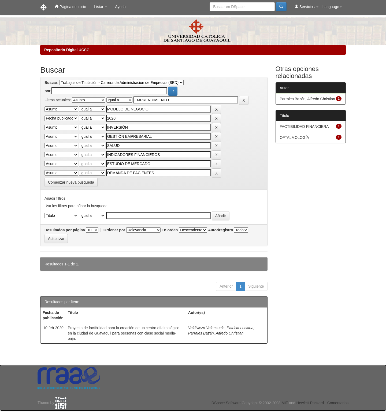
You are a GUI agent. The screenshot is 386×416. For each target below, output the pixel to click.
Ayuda (120, 7)
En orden (170, 230)
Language (332, 7)
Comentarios (337, 403)
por (47, 91)
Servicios (306, 6)
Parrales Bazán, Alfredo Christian (215, 333)
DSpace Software (226, 403)
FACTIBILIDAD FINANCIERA (304, 126)
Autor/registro (220, 230)
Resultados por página (64, 230)
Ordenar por (114, 230)
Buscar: (51, 82)
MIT (284, 403)
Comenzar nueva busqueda (71, 182)
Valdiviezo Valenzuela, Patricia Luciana (220, 328)
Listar (100, 7)
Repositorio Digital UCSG (67, 50)
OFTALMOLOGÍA (294, 137)
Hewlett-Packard (310, 403)
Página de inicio (70, 6)
